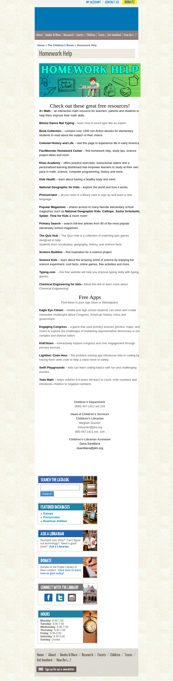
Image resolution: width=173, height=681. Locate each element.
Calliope (108, 211)
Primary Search (50, 223)
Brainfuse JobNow (55, 521)
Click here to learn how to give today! (60, 572)
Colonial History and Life (56, 143)
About (39, 35)
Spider (43, 215)
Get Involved (114, 35)
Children (90, 35)
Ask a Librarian (59, 546)
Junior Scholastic (127, 211)
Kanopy (48, 513)
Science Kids (48, 260)
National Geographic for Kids (59, 187)
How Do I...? (130, 35)
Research (69, 35)
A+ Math (45, 111)
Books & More (53, 35)
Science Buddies (51, 252)
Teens (101, 35)
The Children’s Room (61, 45)
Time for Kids (59, 215)
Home (41, 45)
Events (80, 35)
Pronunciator (51, 517)
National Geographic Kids (82, 211)
